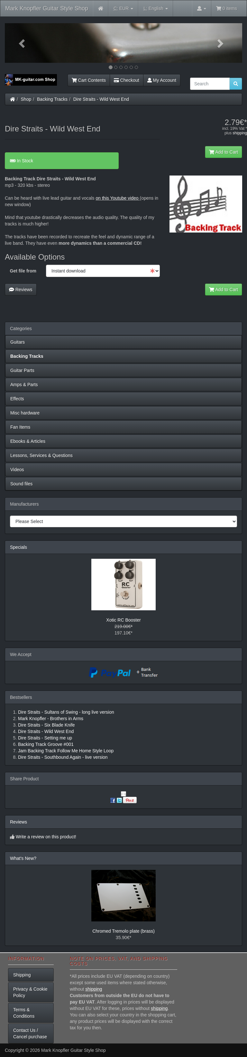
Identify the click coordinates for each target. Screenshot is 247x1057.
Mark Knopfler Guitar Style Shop (46, 8)
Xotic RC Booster (123, 620)
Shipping (22, 974)
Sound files (21, 483)
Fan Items (20, 427)
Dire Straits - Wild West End (101, 99)
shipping (240, 133)
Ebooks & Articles (27, 441)
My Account (161, 80)
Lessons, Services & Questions (41, 455)
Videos (17, 469)
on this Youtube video (118, 198)
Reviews (20, 289)
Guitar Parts (22, 370)
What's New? (23, 858)
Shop (26, 99)
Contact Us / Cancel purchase (30, 1033)
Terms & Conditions (23, 1013)
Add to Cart (223, 152)
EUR (123, 8)
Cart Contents (89, 80)
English (155, 8)
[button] (23, 43)
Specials (18, 547)
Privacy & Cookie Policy (30, 992)
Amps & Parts (24, 384)
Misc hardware (25, 412)
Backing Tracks (52, 99)
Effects (17, 398)
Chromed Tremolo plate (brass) (123, 931)
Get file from (23, 270)
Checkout (126, 80)
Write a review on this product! (46, 836)
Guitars (17, 342)
